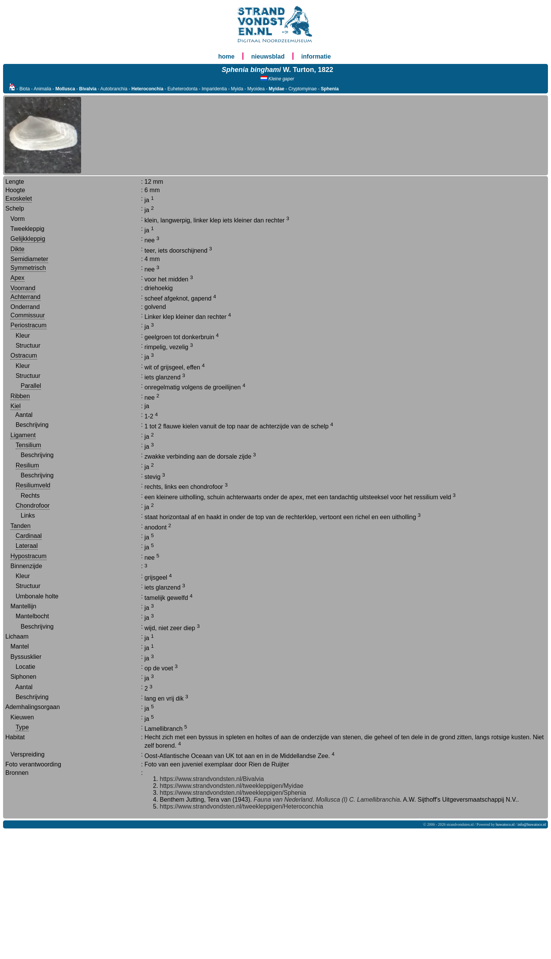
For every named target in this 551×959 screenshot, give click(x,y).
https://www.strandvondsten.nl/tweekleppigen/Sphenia (233, 792)
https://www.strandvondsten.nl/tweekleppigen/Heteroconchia (241, 806)
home (226, 56)
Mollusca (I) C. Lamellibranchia (357, 799)
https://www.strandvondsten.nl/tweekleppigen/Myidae (231, 786)
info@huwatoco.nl (532, 824)
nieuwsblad (268, 56)
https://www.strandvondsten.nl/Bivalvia (212, 779)
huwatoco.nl (505, 824)
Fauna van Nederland (282, 799)
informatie (316, 56)
